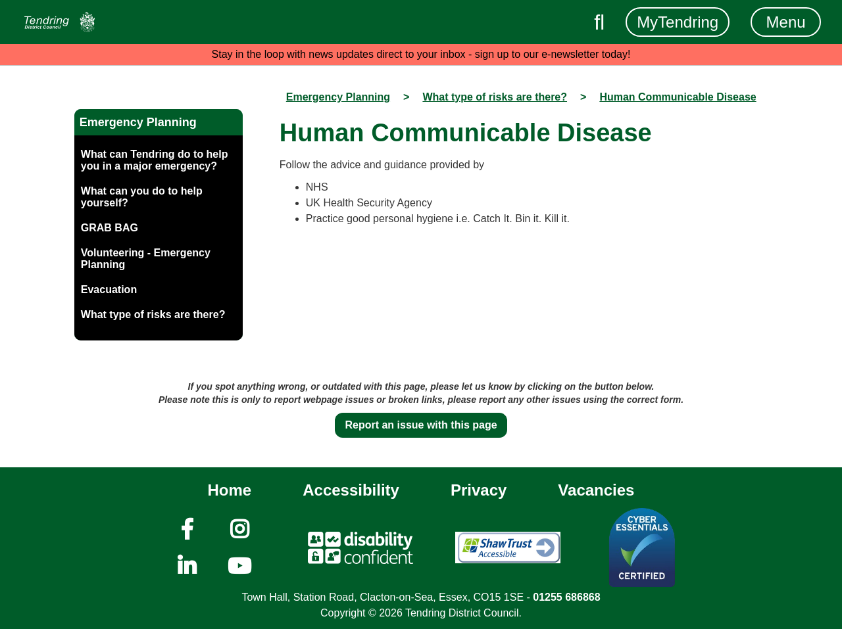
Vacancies (596, 490)
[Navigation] (59, 22)
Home (230, 490)
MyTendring (677, 22)
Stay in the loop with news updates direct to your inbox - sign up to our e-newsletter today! (421, 54)
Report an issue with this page (421, 425)
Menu (786, 22)
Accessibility (351, 490)
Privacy (479, 490)
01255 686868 (566, 597)
